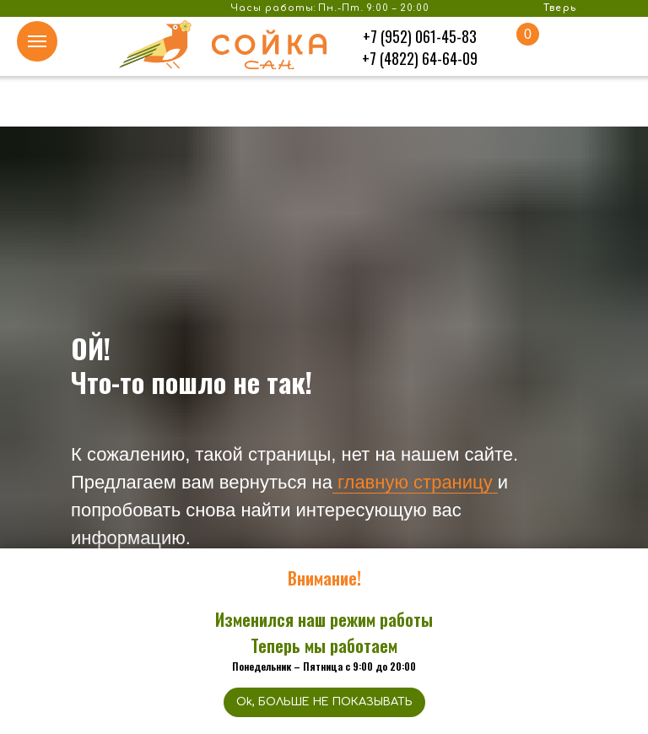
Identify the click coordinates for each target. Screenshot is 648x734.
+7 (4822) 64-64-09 (420, 58)
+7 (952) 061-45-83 (420, 36)
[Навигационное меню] (37, 41)
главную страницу (412, 482)
